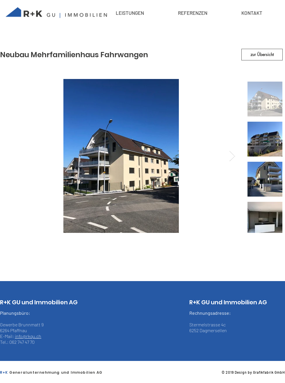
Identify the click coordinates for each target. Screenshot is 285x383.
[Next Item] (232, 156)
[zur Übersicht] (262, 54)
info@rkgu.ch (28, 336)
